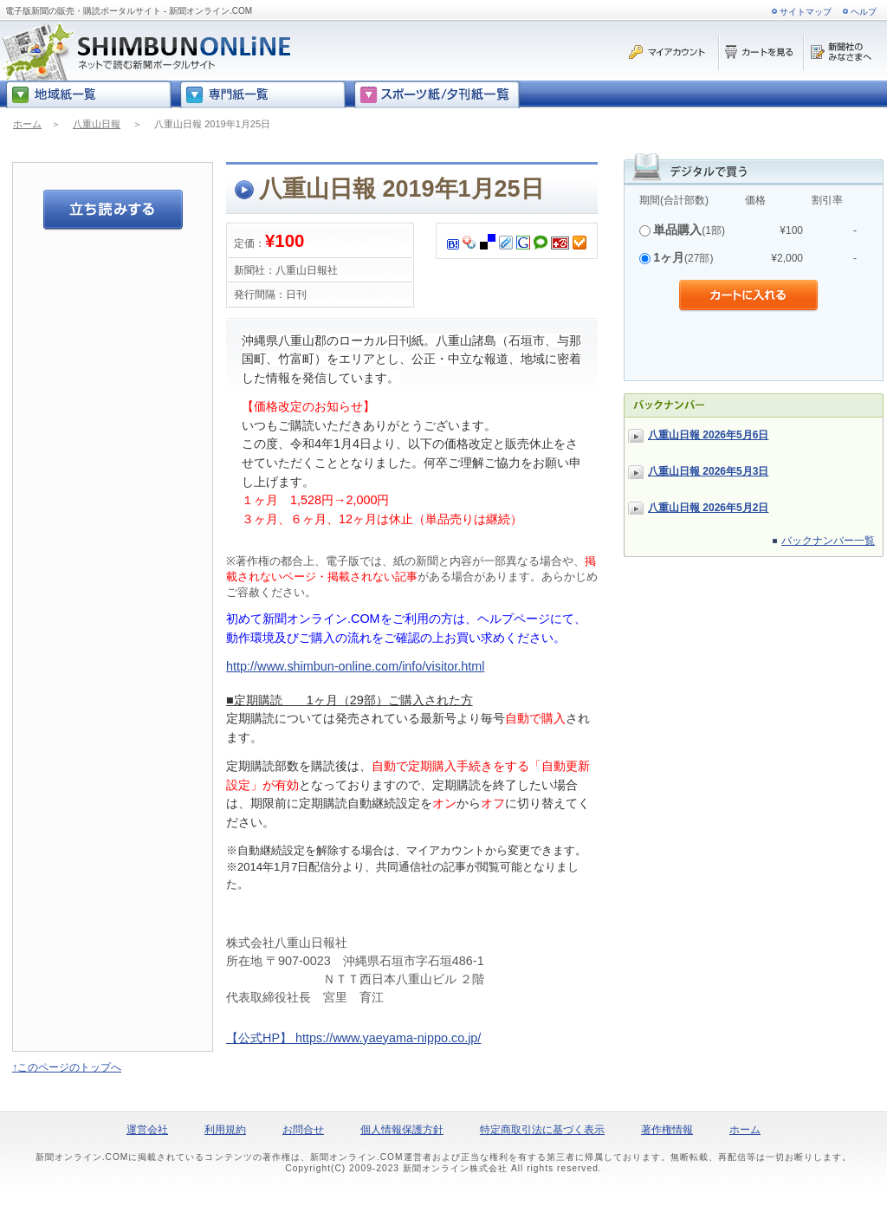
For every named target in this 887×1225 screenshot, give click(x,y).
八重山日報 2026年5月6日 (708, 435)
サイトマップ (806, 11)
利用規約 (225, 1130)
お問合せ (303, 1130)
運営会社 (147, 1130)
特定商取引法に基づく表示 (542, 1130)
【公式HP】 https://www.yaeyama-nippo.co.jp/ (353, 1038)
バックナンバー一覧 (828, 541)
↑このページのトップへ (66, 1067)
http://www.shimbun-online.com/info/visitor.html (355, 666)
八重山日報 (96, 124)
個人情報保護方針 (402, 1130)
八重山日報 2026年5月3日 (708, 471)
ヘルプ (864, 11)
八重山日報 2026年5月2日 (708, 508)
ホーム (27, 124)
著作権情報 (667, 1130)
